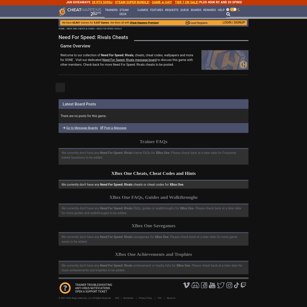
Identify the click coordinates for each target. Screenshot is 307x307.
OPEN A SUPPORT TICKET (91, 291)
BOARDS (196, 10)
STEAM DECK (124, 12)
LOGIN (227, 22)
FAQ (117, 298)
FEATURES (156, 10)
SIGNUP (239, 22)
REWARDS (209, 10)
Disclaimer (128, 298)
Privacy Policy (145, 298)
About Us (171, 298)
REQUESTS (171, 10)
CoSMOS (142, 10)
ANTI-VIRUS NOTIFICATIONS (92, 288)
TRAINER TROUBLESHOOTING (93, 284)
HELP (221, 10)
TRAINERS (111, 10)
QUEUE (184, 10)
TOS (159, 298)
